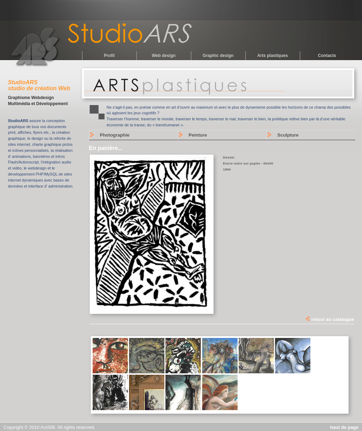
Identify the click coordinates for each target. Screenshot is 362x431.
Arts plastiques (272, 55)
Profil (109, 55)
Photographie (115, 135)
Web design (163, 55)
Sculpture (288, 135)
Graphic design (218, 55)
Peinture (198, 135)
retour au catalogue (329, 319)
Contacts (327, 55)
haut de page (344, 427)
